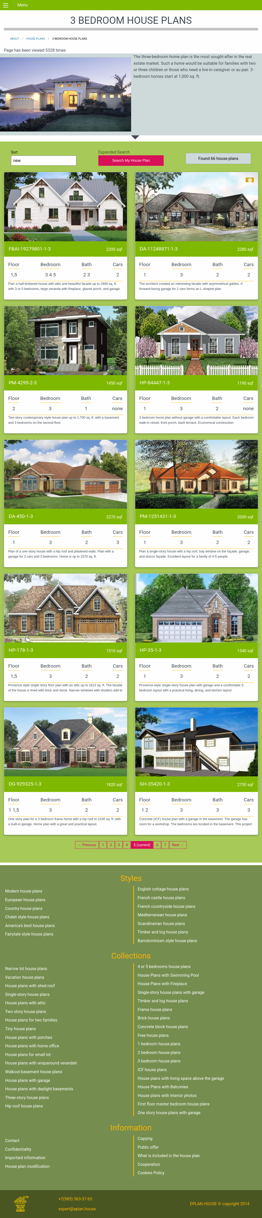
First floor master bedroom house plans (174, 1104)
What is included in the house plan (169, 1155)
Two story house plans (25, 1011)
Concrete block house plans (163, 1026)
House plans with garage (27, 1080)
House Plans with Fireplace (162, 983)
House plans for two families (31, 1020)
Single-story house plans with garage (171, 992)
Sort (44, 158)
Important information (25, 1157)
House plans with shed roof (30, 985)
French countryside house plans (167, 906)
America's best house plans (30, 925)
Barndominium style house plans (167, 940)
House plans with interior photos (167, 1095)
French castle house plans (161, 897)
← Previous (87, 845)
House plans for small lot (28, 1054)
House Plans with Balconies (163, 1086)
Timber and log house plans (163, 932)
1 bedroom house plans (159, 1043)
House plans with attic (25, 1002)
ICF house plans (152, 1069)
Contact (12, 1140)
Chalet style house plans (27, 917)
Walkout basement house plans (33, 1071)
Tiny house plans (20, 1028)
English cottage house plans (163, 889)
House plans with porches (28, 1037)
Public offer (148, 1147)
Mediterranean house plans (162, 914)
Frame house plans (155, 1009)
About (14, 38)
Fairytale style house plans (29, 934)
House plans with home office (32, 1045)
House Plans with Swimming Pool (168, 975)
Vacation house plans (24, 977)
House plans (35, 38)
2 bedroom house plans (159, 1052)
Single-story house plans (27, 994)
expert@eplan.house (77, 1208)
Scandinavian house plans (161, 923)
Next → (178, 845)
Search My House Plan (131, 160)
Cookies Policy (151, 1172)
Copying (145, 1138)
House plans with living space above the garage (181, 1078)
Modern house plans (23, 891)
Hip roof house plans (24, 1106)
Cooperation (149, 1164)
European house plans (25, 899)
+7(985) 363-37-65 (75, 1199)
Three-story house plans (27, 1097)
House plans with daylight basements (39, 1088)
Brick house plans (154, 1018)
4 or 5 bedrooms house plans (164, 966)
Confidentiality (18, 1149)
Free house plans (153, 1035)
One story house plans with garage (169, 1112)
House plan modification (27, 1166)
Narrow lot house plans (26, 968)
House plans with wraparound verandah (41, 1063)
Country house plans (24, 908)
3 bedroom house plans (159, 1061)
